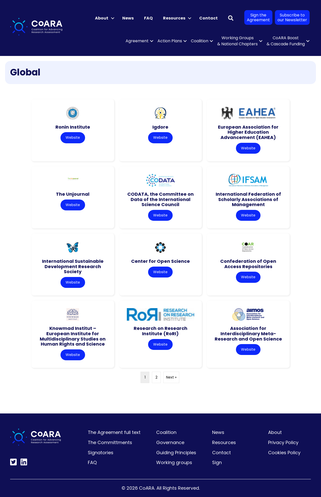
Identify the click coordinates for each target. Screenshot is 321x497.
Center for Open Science (160, 261)
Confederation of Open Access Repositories (248, 264)
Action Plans (169, 41)
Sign (217, 462)
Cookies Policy (284, 452)
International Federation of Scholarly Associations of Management (248, 199)
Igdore (160, 127)
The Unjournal (72, 194)
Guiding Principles (176, 452)
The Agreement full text (114, 432)
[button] (112, 18)
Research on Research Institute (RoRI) (160, 331)
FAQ (148, 18)
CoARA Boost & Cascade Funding (286, 41)
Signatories (100, 452)
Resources (174, 18)
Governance (170, 442)
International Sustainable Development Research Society (73, 266)
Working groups (174, 462)
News (128, 18)
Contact (208, 18)
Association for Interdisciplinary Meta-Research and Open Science (248, 333)
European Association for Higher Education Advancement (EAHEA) (248, 132)
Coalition (199, 41)
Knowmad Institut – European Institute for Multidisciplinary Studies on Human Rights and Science (73, 336)
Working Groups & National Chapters (237, 41)
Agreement (137, 41)
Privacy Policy (283, 442)
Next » (171, 377)
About (101, 18)
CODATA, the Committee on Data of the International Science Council (160, 199)
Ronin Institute (72, 127)
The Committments (110, 442)
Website (73, 137)
